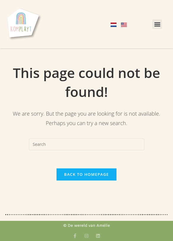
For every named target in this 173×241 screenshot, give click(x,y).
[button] (157, 24)
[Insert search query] (86, 144)
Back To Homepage (86, 174)
